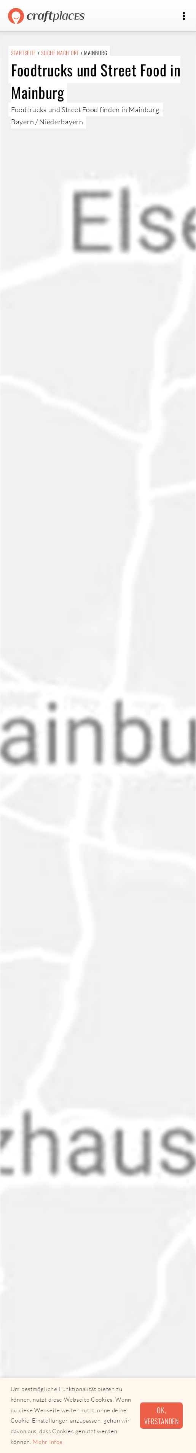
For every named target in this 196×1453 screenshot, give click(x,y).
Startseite (23, 53)
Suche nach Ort (60, 53)
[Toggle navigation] (183, 16)
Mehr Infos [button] (47, 1441)
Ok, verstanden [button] (161, 1415)
